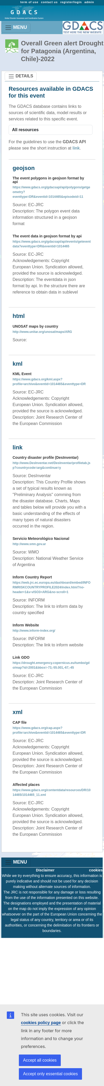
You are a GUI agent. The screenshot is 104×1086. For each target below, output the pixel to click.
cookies (96, 870)
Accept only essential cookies (50, 1074)
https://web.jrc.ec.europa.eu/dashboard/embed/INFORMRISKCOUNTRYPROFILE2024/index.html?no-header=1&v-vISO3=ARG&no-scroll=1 (51, 587)
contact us (49, 2)
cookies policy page (41, 1022)
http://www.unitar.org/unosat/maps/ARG (42, 332)
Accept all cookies (40, 1060)
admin (89, 2)
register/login (71, 2)
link (76, 148)
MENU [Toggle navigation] (16, 27)
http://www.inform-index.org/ (34, 630)
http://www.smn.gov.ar (29, 544)
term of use (29, 2)
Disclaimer (45, 870)
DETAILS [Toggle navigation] (20, 76)
